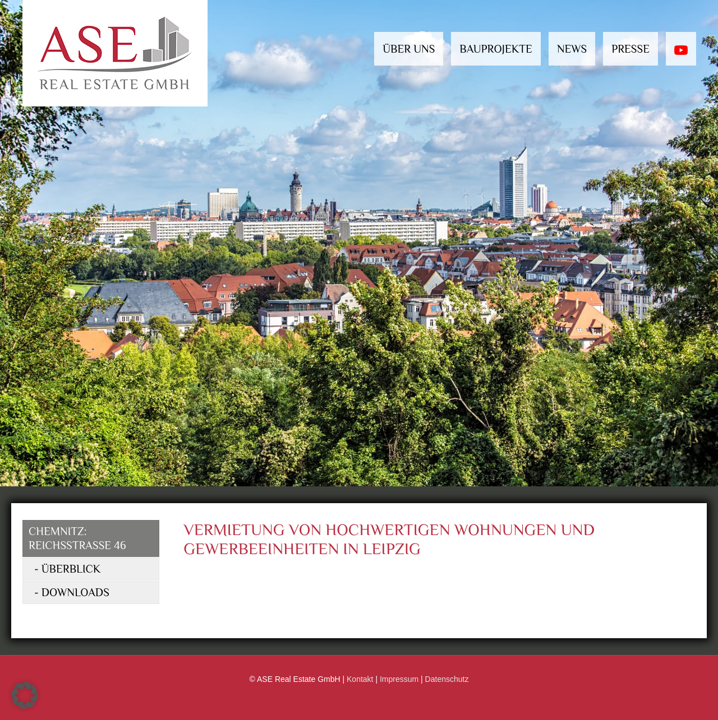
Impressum (399, 679)
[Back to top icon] (672, 702)
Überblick (71, 569)
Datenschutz (447, 679)
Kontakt (360, 679)
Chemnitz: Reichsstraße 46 (77, 538)
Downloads (75, 592)
